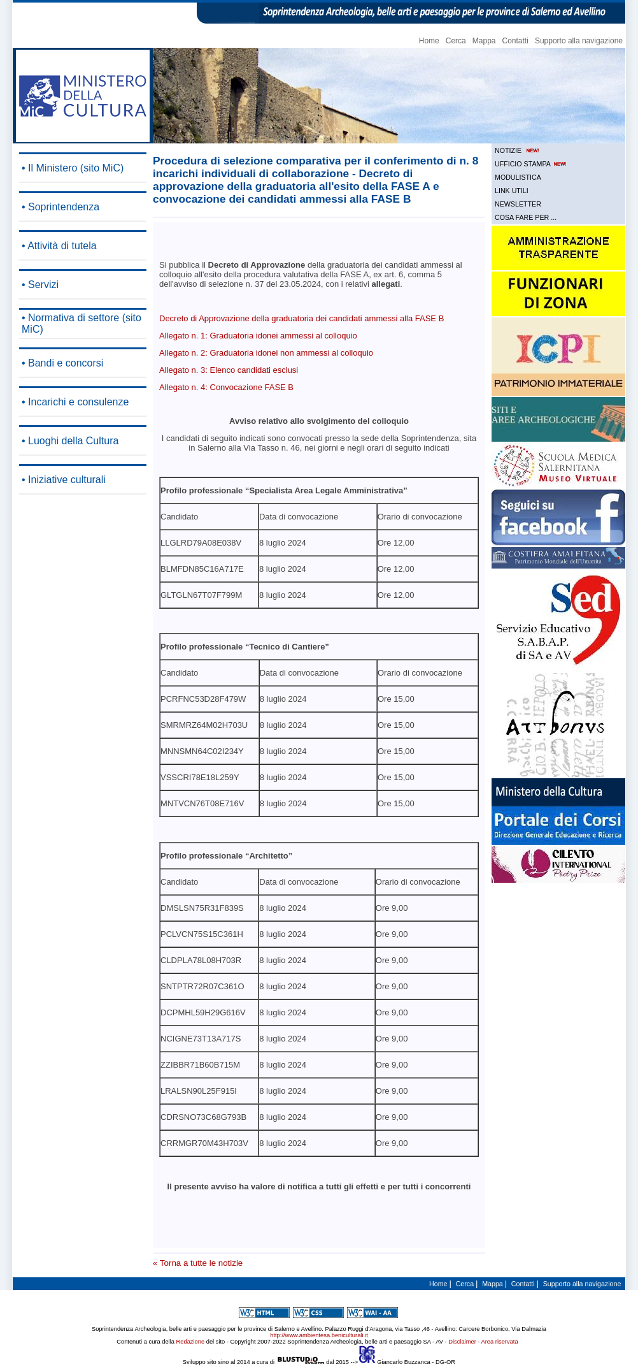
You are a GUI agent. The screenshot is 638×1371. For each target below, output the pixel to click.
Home (429, 40)
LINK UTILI (511, 190)
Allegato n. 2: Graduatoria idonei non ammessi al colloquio (266, 353)
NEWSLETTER (518, 204)
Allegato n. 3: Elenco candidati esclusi (228, 370)
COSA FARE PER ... (525, 217)
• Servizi (40, 284)
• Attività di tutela (59, 245)
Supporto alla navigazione (579, 40)
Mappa (484, 40)
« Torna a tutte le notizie (198, 1263)
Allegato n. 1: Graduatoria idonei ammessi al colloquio (258, 335)
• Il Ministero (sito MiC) (73, 168)
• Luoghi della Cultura (70, 440)
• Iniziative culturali (64, 479)
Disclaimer (462, 1341)
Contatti (515, 40)
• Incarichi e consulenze (75, 401)
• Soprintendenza (60, 206)
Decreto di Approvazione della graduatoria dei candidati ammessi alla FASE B (301, 318)
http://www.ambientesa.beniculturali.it (318, 1335)
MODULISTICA (518, 177)
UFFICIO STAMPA (532, 164)
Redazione (190, 1341)
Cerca (456, 40)
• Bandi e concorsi (62, 363)
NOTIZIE (518, 150)
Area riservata (499, 1341)
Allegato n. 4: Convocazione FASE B (226, 387)
